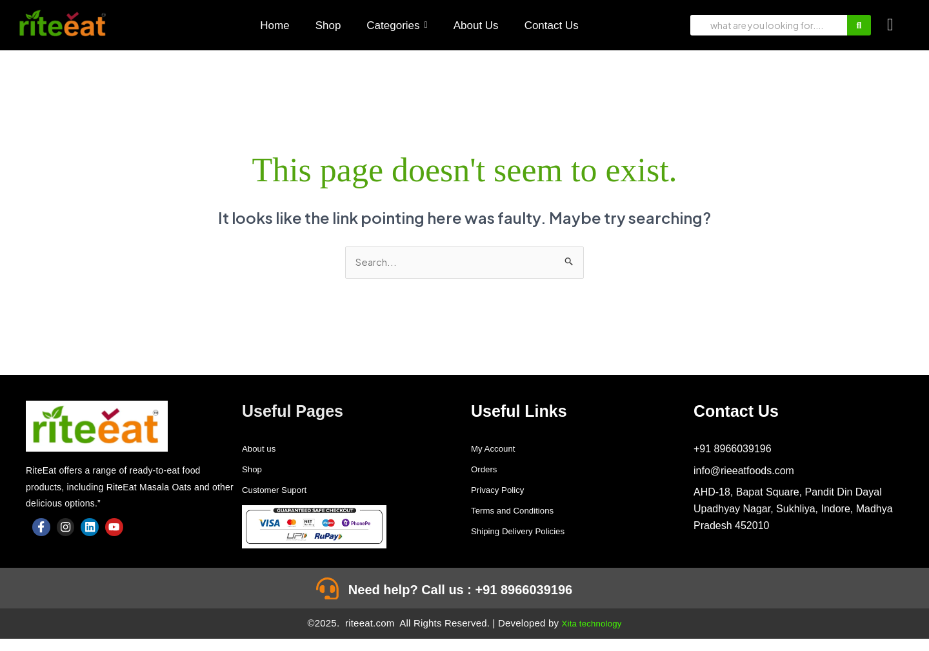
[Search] (768, 25)
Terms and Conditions (521, 511)
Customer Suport (281, 490)
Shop (254, 470)
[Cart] (890, 25)
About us (262, 449)
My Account (497, 449)
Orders (487, 470)
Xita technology (591, 635)
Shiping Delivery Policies (527, 531)
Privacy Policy (503, 490)
